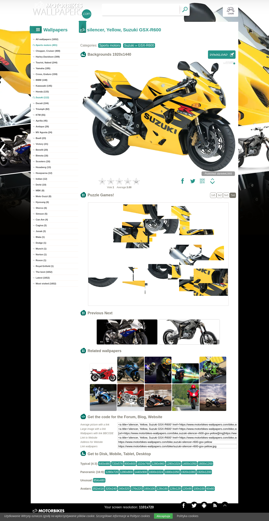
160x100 (149, 488)
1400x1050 (189, 463)
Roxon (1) (41, 260)
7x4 (233, 195)
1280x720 (111, 472)
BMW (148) (41, 80)
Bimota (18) (42, 155)
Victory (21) (42, 144)
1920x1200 (204, 472)
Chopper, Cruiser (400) (48, 51)
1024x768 (143, 463)
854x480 (99, 480)
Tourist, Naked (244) (46, 62)
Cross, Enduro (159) (46, 74)
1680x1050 (172, 472)
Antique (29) (42, 126)
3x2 (220, 195)
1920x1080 (188, 472)
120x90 (187, 488)
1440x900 (140, 472)
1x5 (213, 195)
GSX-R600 (146, 45)
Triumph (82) (42, 109)
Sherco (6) (41, 208)
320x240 (111, 488)
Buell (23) (41, 138)
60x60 (210, 488)
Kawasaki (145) (44, 86)
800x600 (130, 463)
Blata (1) (40, 237)
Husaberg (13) (43, 167)
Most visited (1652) (46, 283)
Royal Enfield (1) (45, 266)
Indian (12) (41, 179)
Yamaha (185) (43, 68)
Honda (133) (42, 91)
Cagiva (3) (41, 225)
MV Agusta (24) (44, 132)
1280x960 (158, 463)
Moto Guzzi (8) (43, 196)
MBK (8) (40, 190)
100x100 (199, 488)
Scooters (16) (43, 161)
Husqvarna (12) (44, 173)
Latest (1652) (43, 277)
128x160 (162, 488)
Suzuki (129, 45)
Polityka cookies (187, 516)
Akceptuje (163, 516)
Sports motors (109, 45)
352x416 (98, 488)
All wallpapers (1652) (47, 39)
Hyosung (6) (42, 202)
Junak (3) (41, 231)
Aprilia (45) (42, 120)
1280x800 (126, 472)
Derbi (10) (41, 184)
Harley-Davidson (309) (48, 56)
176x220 (136, 488)
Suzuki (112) (42, 97)
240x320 (124, 488)
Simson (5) (41, 214)
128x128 (175, 488)
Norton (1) (41, 254)
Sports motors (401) (46, 45)
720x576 (117, 463)
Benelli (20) (42, 150)
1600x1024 (156, 472)
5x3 (226, 195)
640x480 (104, 463)
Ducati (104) (42, 103)
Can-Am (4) (42, 219)
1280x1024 (173, 463)
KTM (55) (40, 115)
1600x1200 (205, 463)
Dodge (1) (41, 243)
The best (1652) (44, 272)
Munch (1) (41, 248)
